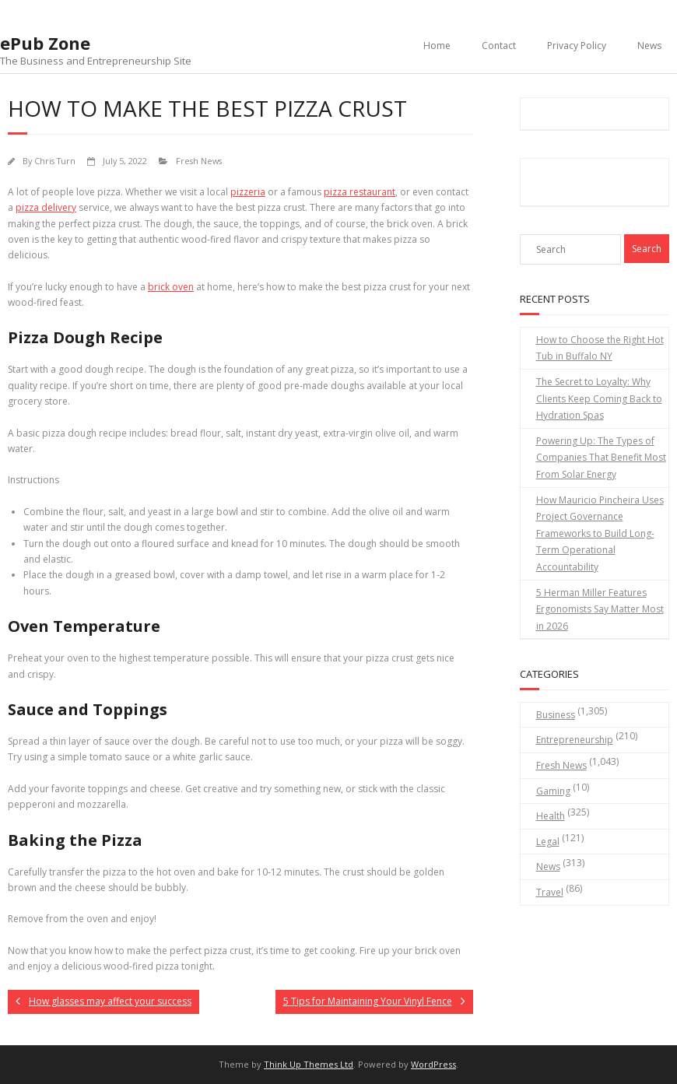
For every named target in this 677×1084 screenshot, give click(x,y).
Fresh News (199, 161)
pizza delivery (46, 207)
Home (437, 45)
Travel (549, 892)
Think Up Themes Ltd (308, 1064)
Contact (499, 45)
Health (550, 816)
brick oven (171, 286)
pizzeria (247, 191)
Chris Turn (54, 161)
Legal (547, 841)
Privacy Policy (576, 45)
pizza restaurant (359, 191)
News (649, 45)
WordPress (433, 1064)
